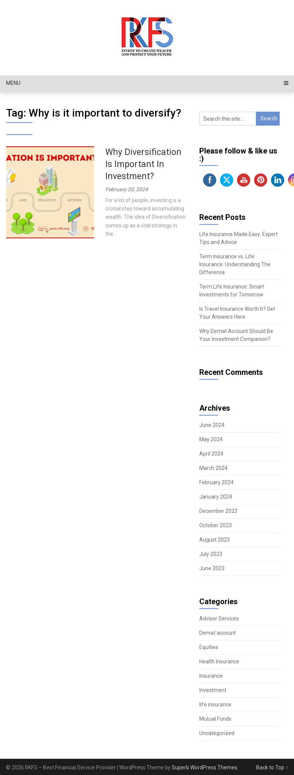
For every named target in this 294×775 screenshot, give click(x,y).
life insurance (215, 704)
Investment (212, 690)
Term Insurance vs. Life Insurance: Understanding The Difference (235, 264)
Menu (13, 83)
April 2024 (211, 454)
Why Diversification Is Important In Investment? (143, 164)
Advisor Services (219, 618)
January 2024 (215, 497)
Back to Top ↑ (272, 767)
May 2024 (211, 439)
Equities (208, 647)
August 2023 (214, 540)
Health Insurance (219, 661)
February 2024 (216, 482)
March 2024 (213, 468)
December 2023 (218, 511)
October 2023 (215, 525)
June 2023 (212, 568)
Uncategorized (216, 733)
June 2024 (212, 425)
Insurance (211, 676)
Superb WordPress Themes (204, 767)
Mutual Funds (215, 719)
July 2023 (210, 554)
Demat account (217, 633)
